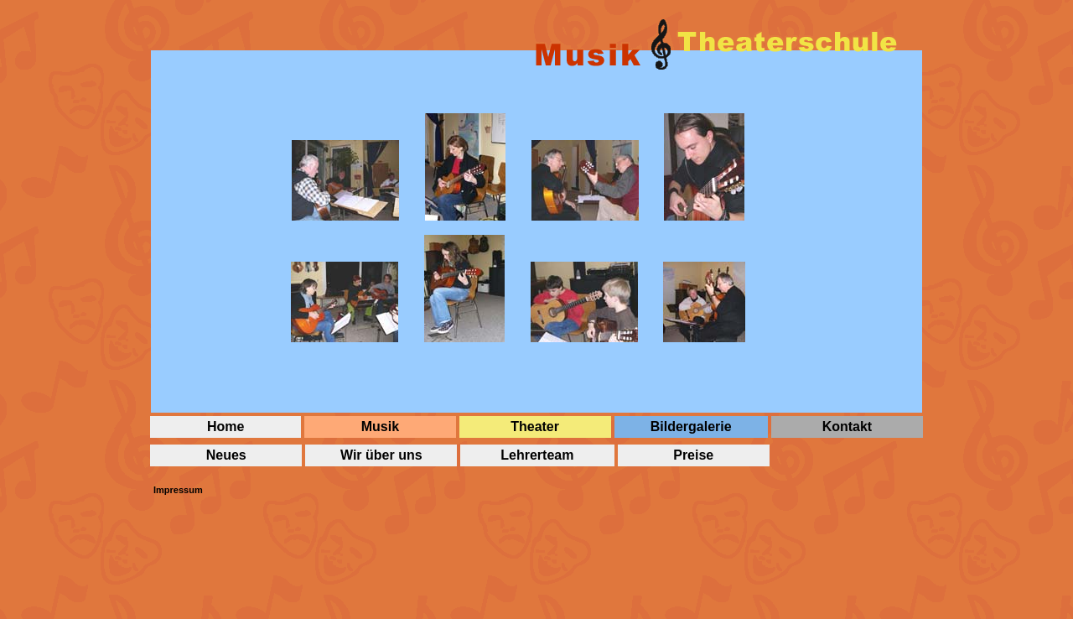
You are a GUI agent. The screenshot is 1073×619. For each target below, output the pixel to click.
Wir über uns (381, 455)
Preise (693, 455)
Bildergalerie (691, 426)
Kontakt (847, 426)
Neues (226, 455)
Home (225, 426)
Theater (535, 426)
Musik (380, 426)
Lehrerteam (536, 455)
